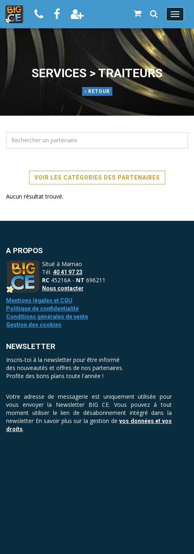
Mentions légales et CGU (39, 300)
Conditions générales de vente (47, 316)
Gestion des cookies (33, 324)
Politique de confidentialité (42, 308)
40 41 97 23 (67, 272)
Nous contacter (63, 288)
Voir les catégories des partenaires (97, 177)
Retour (97, 91)
